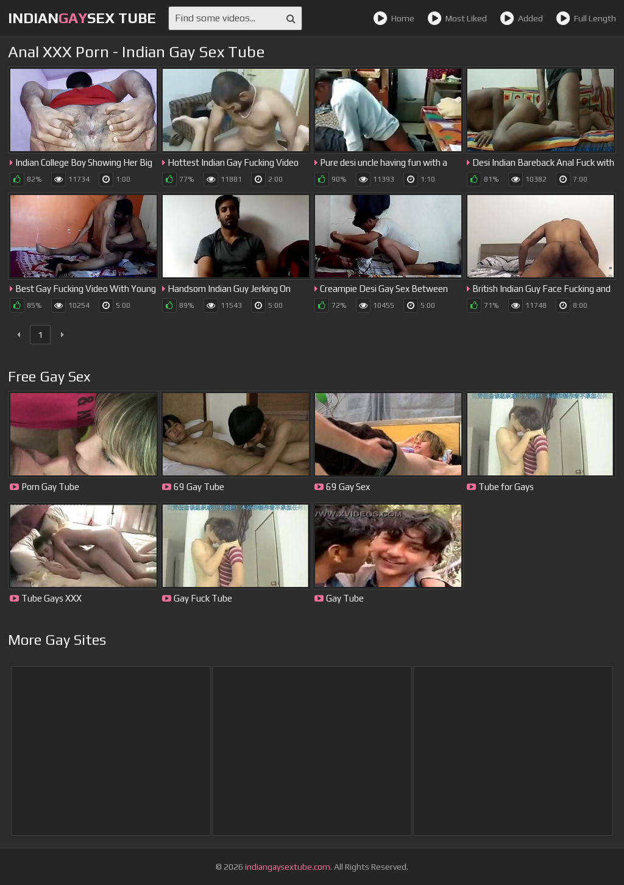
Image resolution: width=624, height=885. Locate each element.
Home (393, 18)
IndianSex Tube (82, 18)
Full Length (586, 18)
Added (521, 18)
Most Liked (457, 18)
